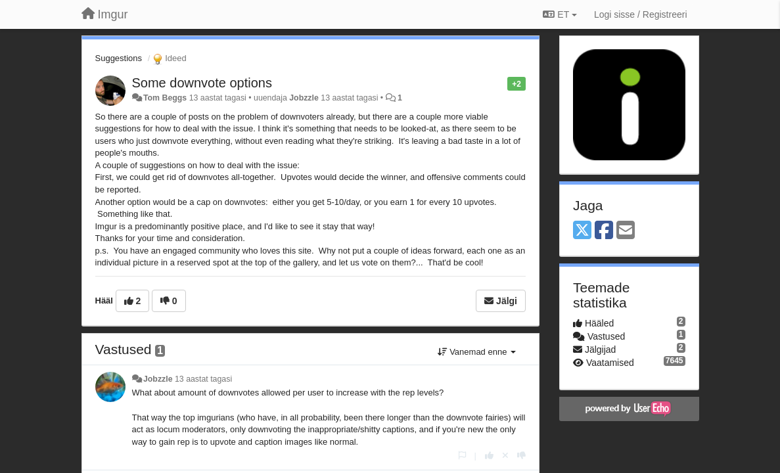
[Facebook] (604, 230)
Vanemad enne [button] (477, 352)
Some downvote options (202, 83)
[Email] (625, 230)
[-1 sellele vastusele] (521, 456)
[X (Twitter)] (582, 230)
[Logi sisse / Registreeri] (641, 14)
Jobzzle (304, 97)
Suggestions (119, 58)
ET (559, 14)
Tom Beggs (165, 97)
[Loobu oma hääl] (505, 456)
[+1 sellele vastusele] (489, 456)
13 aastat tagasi (203, 379)
